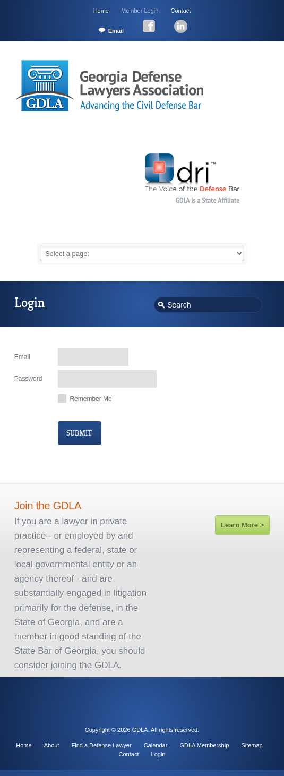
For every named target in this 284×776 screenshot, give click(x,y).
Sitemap (251, 745)
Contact (180, 10)
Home (101, 10)
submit (79, 433)
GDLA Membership (204, 745)
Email (116, 31)
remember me (90, 399)
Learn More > (242, 525)
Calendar (156, 745)
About (51, 745)
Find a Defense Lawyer (101, 745)
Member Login (139, 10)
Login (158, 754)
